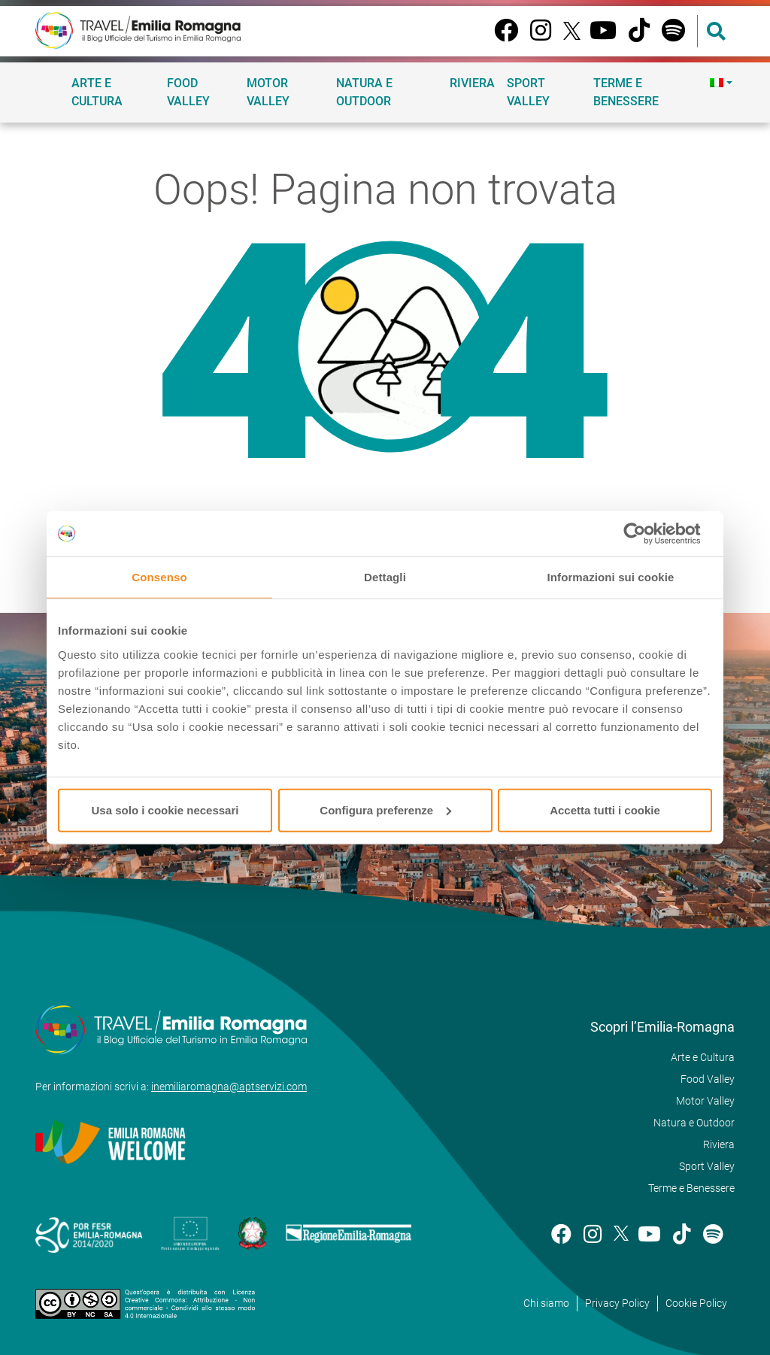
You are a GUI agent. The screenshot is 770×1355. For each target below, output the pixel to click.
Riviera (472, 83)
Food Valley (188, 92)
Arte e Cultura (97, 92)
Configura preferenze (385, 809)
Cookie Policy (696, 1303)
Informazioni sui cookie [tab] (611, 577)
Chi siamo (546, 1303)
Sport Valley (528, 92)
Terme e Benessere (626, 92)
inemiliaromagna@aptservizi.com (229, 1087)
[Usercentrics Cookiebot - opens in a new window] (646, 534)
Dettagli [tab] (385, 577)
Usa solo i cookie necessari (165, 809)
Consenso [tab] (159, 577)
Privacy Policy (617, 1303)
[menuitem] (719, 82)
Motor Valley (268, 92)
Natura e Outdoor (364, 92)
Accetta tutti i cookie (605, 809)
